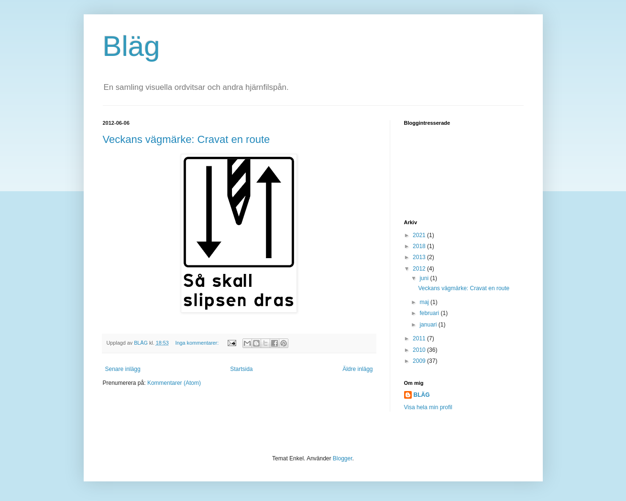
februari (429, 313)
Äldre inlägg (357, 369)
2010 (420, 350)
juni (424, 278)
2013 (420, 257)
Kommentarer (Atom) (174, 383)
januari (428, 324)
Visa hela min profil (428, 407)
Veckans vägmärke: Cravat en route (186, 139)
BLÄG (422, 395)
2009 (420, 361)
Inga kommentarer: (198, 343)
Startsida (241, 369)
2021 (420, 235)
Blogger (342, 458)
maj (424, 302)
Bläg (131, 46)
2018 (420, 246)
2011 (420, 338)
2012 (420, 268)
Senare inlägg (123, 369)
